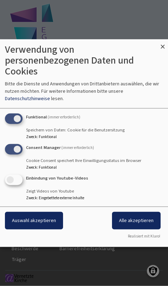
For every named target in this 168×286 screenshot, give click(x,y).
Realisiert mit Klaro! (144, 236)
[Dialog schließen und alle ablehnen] (162, 43)
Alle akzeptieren (136, 220)
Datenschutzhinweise (27, 98)
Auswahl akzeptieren (34, 220)
